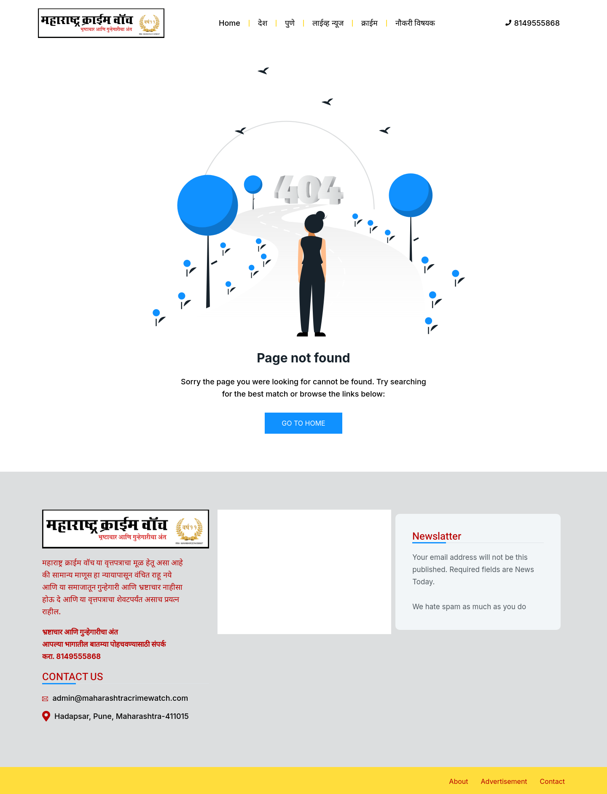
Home (229, 23)
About (458, 781)
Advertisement (504, 781)
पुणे (290, 23)
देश (262, 23)
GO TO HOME (303, 423)
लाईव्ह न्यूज (328, 23)
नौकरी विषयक (415, 23)
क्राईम (369, 23)
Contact (552, 781)
